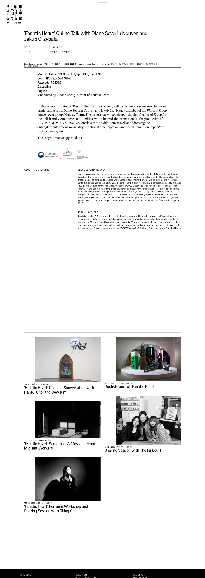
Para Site (18, 14)
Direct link (44, 86)
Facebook (139, 574)
